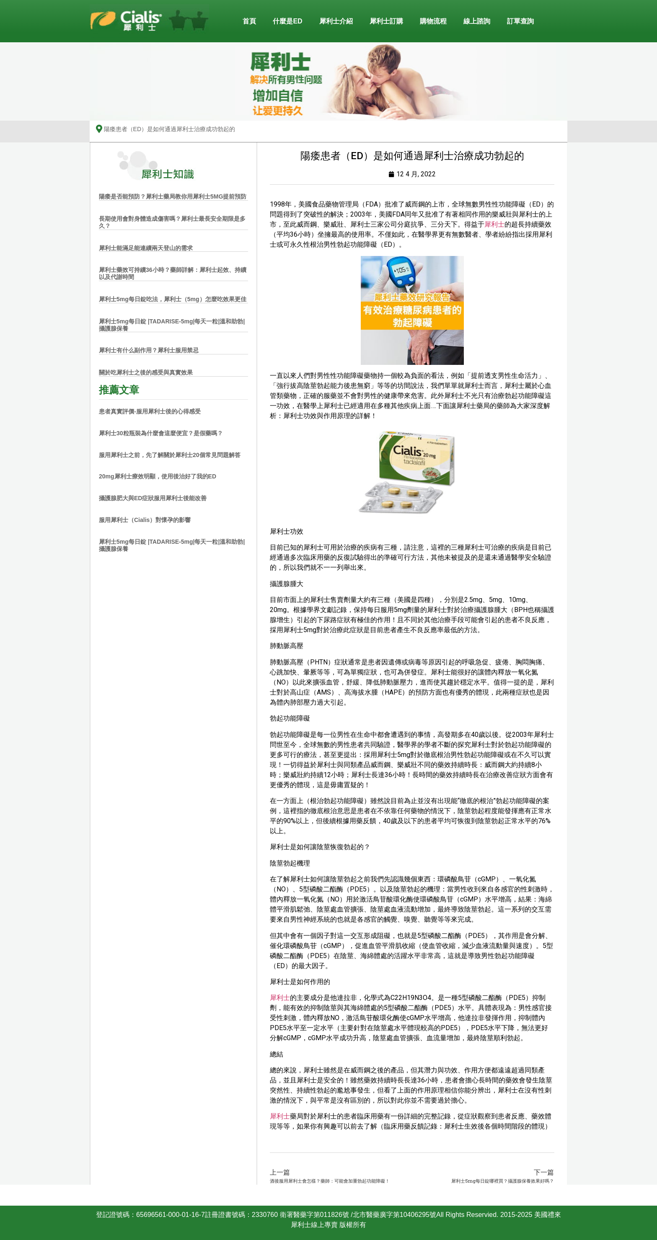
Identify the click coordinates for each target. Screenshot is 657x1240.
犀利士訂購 (386, 21)
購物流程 (433, 21)
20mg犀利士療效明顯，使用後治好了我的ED (157, 476)
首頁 (249, 21)
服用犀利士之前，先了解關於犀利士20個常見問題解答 (170, 455)
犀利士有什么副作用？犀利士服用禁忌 (149, 350)
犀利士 (494, 224)
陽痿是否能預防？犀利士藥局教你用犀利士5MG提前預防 (172, 196)
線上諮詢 (476, 21)
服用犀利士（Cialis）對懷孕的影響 (145, 520)
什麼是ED (287, 21)
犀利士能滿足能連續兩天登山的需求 (146, 248)
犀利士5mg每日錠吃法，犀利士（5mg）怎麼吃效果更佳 (172, 299)
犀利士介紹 (336, 21)
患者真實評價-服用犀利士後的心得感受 (150, 411)
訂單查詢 (520, 21)
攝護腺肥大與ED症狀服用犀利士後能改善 (153, 498)
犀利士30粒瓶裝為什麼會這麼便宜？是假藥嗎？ (161, 433)
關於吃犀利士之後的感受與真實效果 (146, 372)
